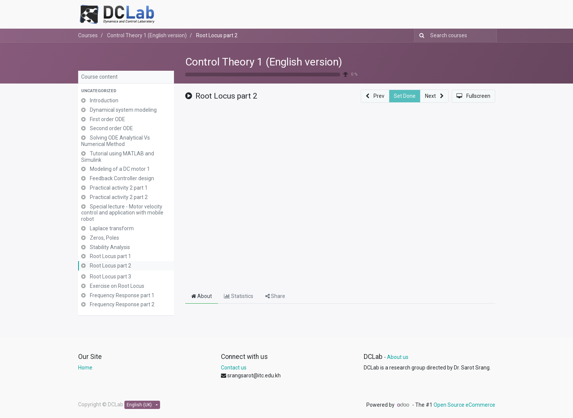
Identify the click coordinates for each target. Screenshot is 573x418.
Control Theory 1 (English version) (263, 62)
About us (397, 357)
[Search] (420, 35)
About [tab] (201, 296)
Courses (88, 35)
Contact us (233, 368)
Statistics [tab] (238, 296)
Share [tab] (275, 296)
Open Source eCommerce (464, 405)
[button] (126, 91)
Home (85, 368)
